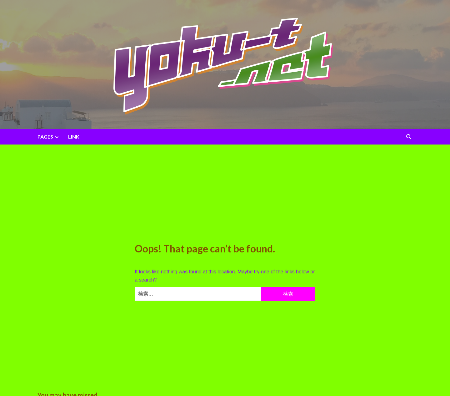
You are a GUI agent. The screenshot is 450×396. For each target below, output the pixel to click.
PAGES (49, 137)
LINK (73, 137)
